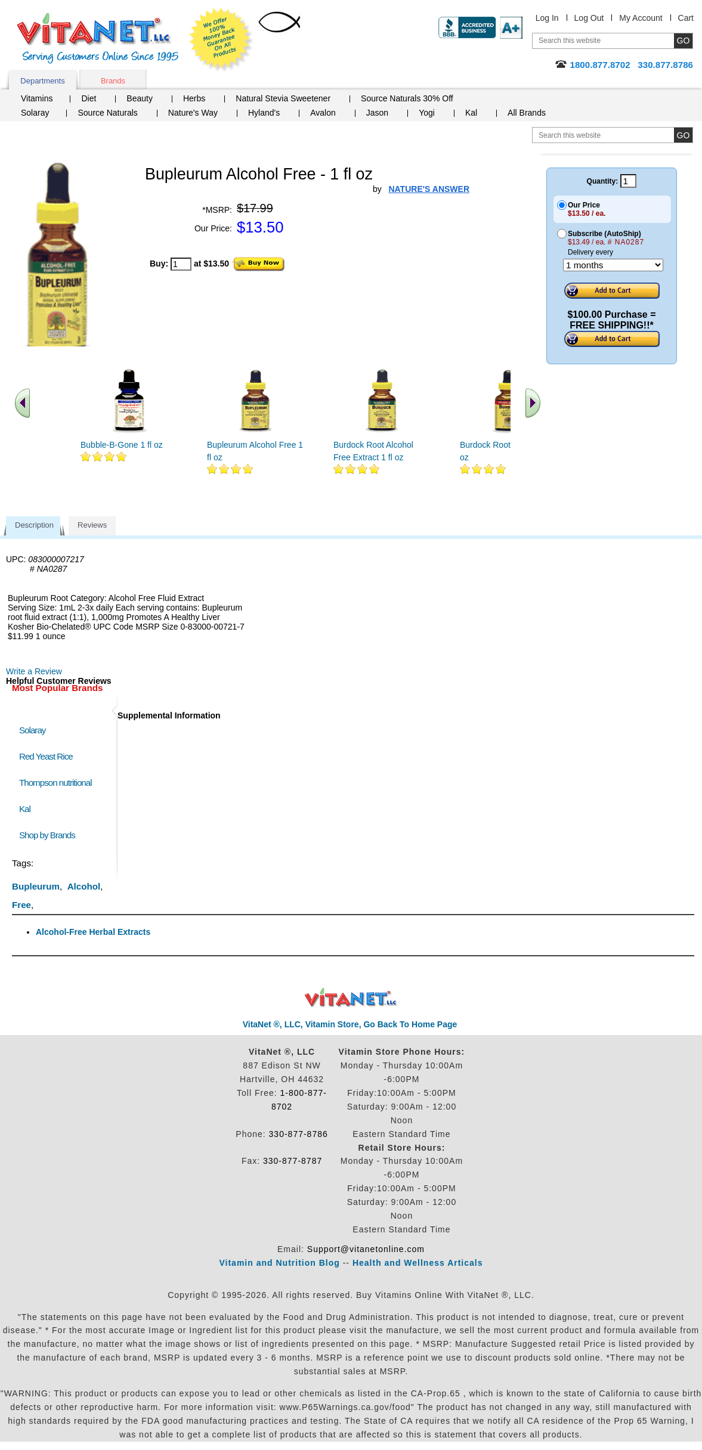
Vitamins (36, 98)
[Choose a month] (613, 265)
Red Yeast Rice (46, 756)
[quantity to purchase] (181, 264)
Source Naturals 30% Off (407, 98)
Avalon (323, 112)
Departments (42, 80)
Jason (377, 112)
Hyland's (264, 112)
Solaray (35, 112)
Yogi (427, 112)
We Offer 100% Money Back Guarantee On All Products (221, 40)
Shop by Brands (50, 835)
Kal (471, 112)
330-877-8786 (298, 1134)
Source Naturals (107, 112)
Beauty (139, 98)
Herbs (194, 98)
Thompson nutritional (55, 782)
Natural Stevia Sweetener (283, 98)
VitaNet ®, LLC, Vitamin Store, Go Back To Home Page (350, 1024)
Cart (686, 18)
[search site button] (683, 135)
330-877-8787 (292, 1161)
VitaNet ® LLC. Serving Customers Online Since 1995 (97, 38)
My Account (640, 18)
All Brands (527, 112)
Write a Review (34, 671)
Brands (113, 80)
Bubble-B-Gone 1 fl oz (122, 445)
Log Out (589, 18)
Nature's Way (193, 112)
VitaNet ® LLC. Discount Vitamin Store (351, 998)
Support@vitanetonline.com (366, 1249)
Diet (88, 98)
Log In (547, 18)
